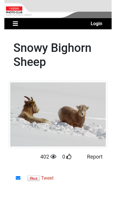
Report (95, 157)
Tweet (47, 178)
